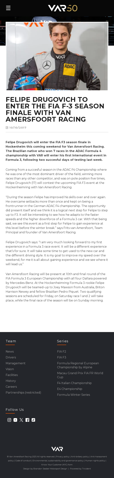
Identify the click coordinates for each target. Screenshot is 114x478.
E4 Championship (69, 389)
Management (16, 363)
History (11, 381)
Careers (11, 386)
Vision (10, 369)
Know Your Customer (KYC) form (57, 464)
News (10, 351)
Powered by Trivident (80, 468)
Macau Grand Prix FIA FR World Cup (80, 375)
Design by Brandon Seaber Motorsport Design (45, 468)
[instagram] (9, 420)
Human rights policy (95, 460)
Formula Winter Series (73, 395)
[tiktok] (33, 420)
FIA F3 (61, 357)
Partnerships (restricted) (23, 392)
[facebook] (27, 420)
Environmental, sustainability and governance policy (58, 460)
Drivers (11, 357)
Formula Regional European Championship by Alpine (78, 365)
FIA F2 (61, 351)
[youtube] (15, 420)
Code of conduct (23, 460)
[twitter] (21, 420)
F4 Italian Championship (74, 383)
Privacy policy (62, 456)
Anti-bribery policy (80, 456)
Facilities (12, 375)
